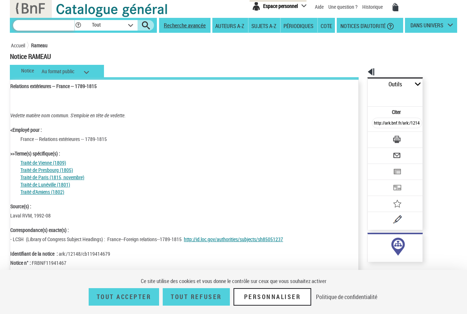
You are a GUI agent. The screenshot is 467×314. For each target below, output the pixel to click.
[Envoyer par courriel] (376, 137)
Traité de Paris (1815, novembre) (52, 177)
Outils (359, 84)
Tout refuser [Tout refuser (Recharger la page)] (196, 297)
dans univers (426, 27)
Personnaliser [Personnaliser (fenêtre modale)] (272, 297)
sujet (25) (369, 243)
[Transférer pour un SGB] (380, 166)
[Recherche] (43, 25)
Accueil (18, 45)
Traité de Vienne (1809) (43, 162)
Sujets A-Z (263, 25)
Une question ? (343, 6)
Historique (373, 6)
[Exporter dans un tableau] (382, 152)
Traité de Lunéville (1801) (45, 184)
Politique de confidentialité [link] (346, 297)
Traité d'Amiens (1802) (42, 191)
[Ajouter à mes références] (381, 180)
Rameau (39, 45)
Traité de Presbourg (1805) (46, 169)
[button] (78, 25)
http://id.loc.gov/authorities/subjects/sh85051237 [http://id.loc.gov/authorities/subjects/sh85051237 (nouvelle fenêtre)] (233, 239)
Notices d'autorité (362, 25)
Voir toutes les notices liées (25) (388, 258)
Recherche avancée (185, 25)
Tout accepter (124, 297)
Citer (365, 96)
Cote (326, 25)
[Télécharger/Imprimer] (378, 123)
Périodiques (298, 25)
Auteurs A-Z (229, 25)
